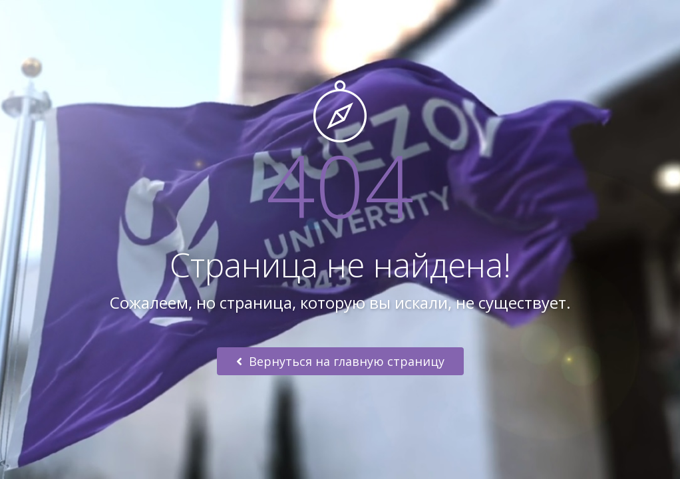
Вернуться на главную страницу (340, 361)
